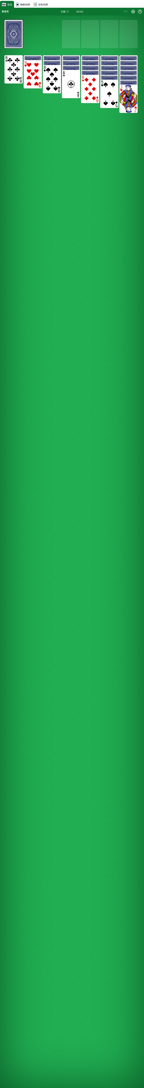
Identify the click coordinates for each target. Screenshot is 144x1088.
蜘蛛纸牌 (23, 4)
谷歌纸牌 (41, 4)
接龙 (7, 4)
